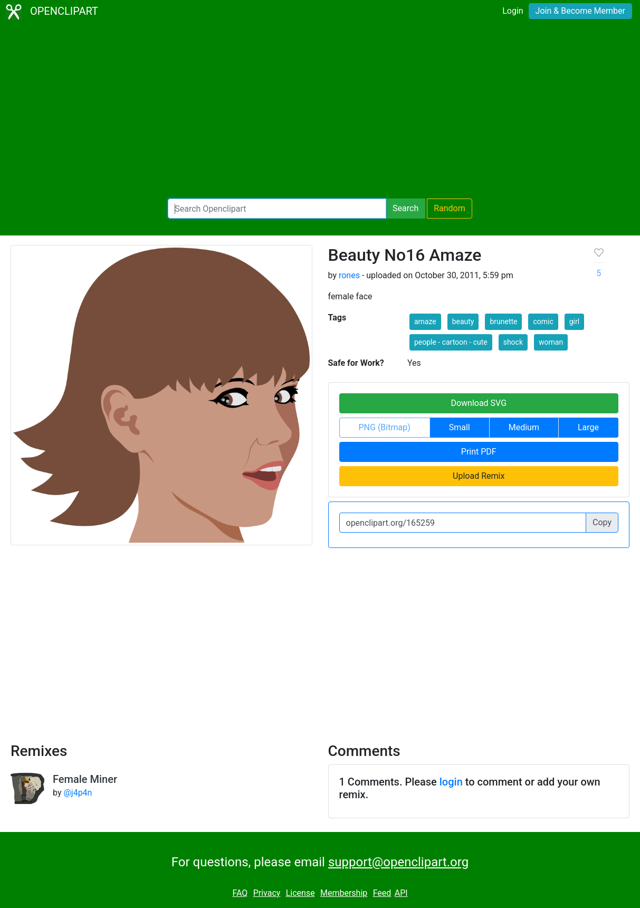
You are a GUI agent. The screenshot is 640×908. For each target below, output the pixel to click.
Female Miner (85, 779)
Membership (343, 893)
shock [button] (513, 342)
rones (349, 275)
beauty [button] (463, 321)
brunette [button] (503, 321)
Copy (602, 522)
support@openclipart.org (398, 862)
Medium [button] (524, 427)
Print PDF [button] (478, 452)
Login (512, 11)
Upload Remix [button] (478, 476)
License (300, 893)
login (451, 781)
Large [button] (588, 427)
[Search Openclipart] (277, 208)
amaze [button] (425, 321)
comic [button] (543, 321)
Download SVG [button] (479, 403)
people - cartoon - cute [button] (451, 342)
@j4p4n (77, 793)
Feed (382, 893)
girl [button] (574, 321)
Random (449, 208)
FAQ (239, 893)
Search (405, 208)
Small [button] (459, 427)
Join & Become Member (580, 11)
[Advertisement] (320, 111)
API (401, 893)
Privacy (267, 893)
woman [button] (551, 342)
